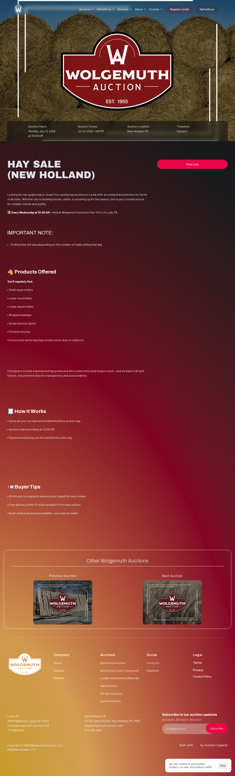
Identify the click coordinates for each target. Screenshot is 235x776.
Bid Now (59, 678)
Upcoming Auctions (112, 662)
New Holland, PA (137, 131)
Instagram (153, 662)
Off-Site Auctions (111, 693)
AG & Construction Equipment (119, 670)
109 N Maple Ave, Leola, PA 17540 (28, 721)
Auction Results (110, 701)
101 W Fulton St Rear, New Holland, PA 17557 (112, 721)
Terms (197, 662)
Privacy (198, 670)
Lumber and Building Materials (119, 678)
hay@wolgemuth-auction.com (104, 725)
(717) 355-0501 (93, 730)
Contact (59, 670)
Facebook (153, 670)
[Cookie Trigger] (202, 676)
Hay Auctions (108, 685)
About (58, 662)
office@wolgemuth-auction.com (28, 725)
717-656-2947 (15, 730)
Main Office (96, 212)
